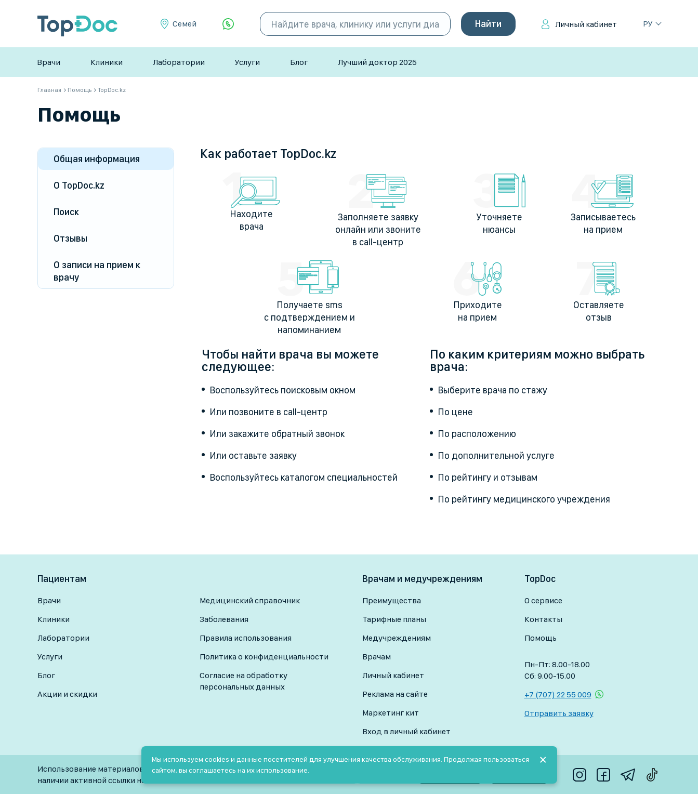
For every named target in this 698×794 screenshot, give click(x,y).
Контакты (543, 619)
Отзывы (70, 238)
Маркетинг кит (390, 713)
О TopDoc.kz (79, 185)
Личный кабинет (586, 24)
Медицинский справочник (250, 600)
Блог (299, 62)
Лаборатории (179, 62)
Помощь (540, 638)
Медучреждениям (396, 638)
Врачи (48, 62)
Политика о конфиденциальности (264, 656)
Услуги (247, 62)
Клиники (106, 62)
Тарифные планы (394, 619)
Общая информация (97, 158)
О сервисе (543, 600)
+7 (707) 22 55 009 (557, 694)
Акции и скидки (67, 694)
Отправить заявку (559, 713)
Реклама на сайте (395, 694)
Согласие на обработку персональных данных (243, 681)
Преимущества (391, 600)
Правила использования (246, 638)
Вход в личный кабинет (406, 731)
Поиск (66, 211)
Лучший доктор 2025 (377, 62)
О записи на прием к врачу (97, 271)
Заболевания (224, 619)
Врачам (376, 656)
